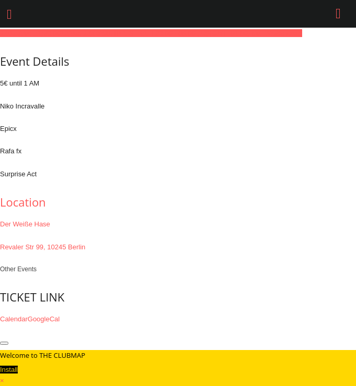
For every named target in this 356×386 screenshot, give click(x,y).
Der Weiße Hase (25, 224)
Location (23, 202)
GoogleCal (44, 319)
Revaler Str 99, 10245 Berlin (42, 247)
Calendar (14, 319)
